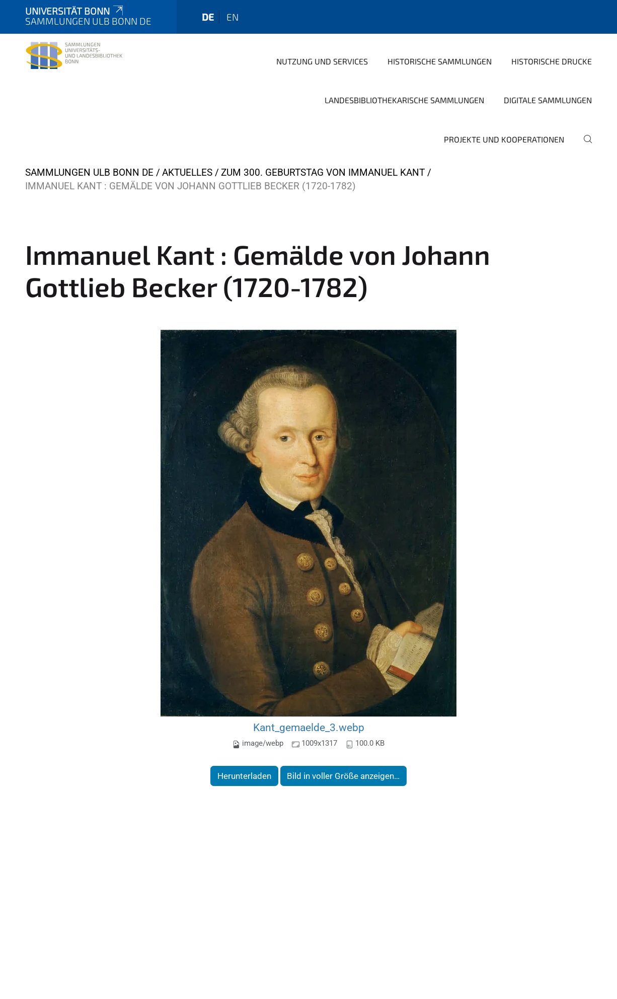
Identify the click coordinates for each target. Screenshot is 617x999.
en (232, 17)
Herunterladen (244, 776)
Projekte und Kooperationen (504, 139)
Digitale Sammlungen (548, 100)
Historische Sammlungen (440, 61)
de (208, 17)
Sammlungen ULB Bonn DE (89, 172)
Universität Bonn (75, 11)
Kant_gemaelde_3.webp (308, 727)
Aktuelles (187, 172)
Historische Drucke (551, 61)
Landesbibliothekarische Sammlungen (404, 100)
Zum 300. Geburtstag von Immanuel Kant (323, 172)
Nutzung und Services (322, 61)
